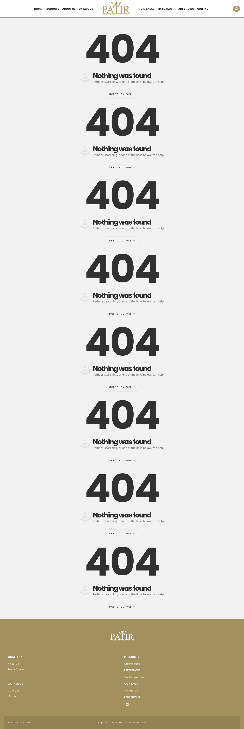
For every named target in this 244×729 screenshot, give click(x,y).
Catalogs (13, 690)
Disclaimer (117, 722)
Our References (134, 677)
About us (13, 664)
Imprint (102, 722)
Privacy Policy (137, 722)
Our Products (132, 664)
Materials (13, 696)
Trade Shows (16, 669)
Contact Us (131, 690)
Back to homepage (121, 94)
